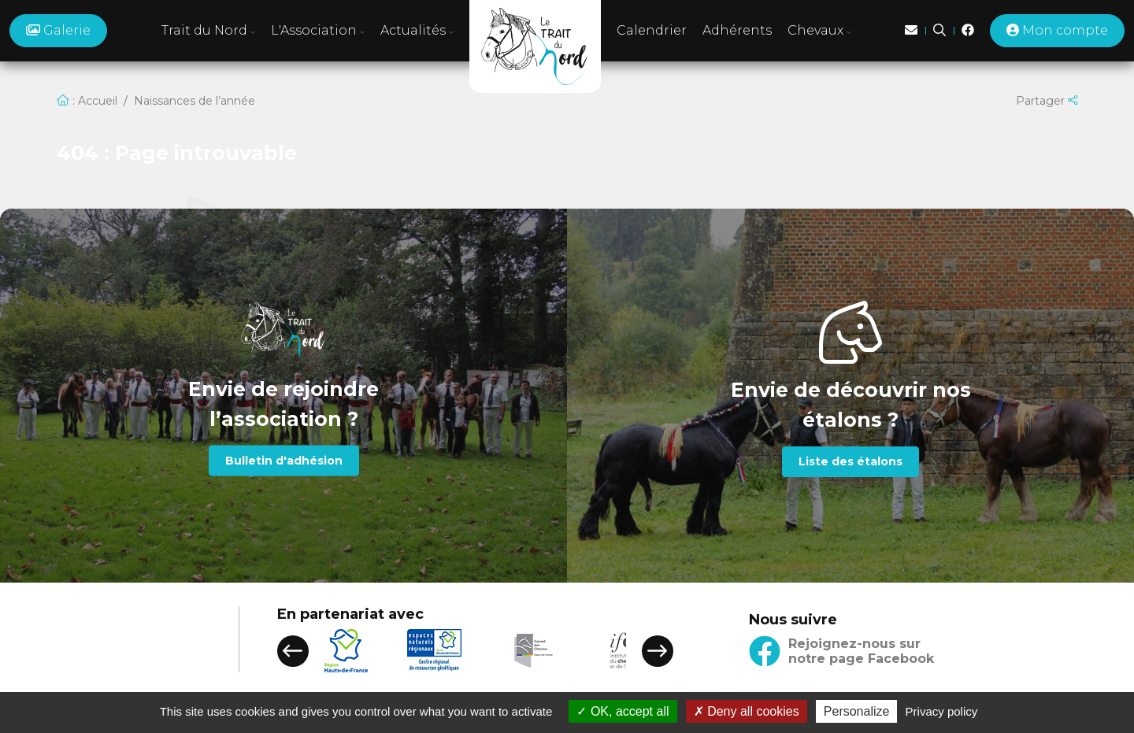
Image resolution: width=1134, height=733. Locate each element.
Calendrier (652, 30)
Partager (1046, 101)
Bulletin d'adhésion (284, 460)
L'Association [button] (318, 30)
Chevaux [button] (819, 30)
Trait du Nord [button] (208, 30)
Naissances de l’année (194, 101)
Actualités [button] (417, 30)
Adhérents (737, 30)
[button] (293, 651)
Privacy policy (942, 711)
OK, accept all (622, 711)
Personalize (857, 711)
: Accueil (87, 101)
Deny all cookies (746, 711)
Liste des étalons (850, 461)
